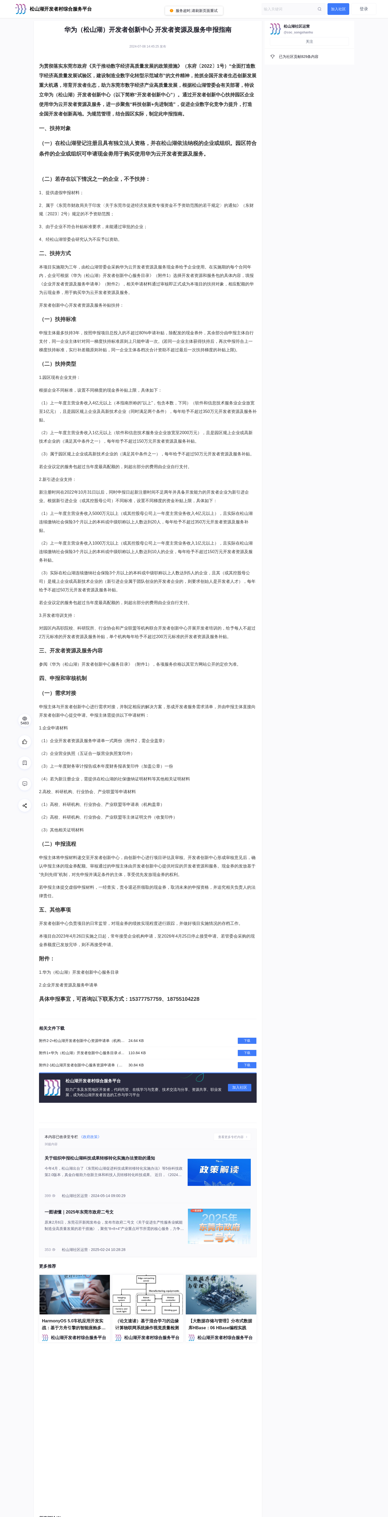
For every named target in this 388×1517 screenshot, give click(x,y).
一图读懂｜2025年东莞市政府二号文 (79, 1212)
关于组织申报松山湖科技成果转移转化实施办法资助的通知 (100, 1158)
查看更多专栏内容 (231, 1137)
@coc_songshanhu (298, 32)
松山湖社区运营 (297, 26)
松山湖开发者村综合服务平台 (78, 1337)
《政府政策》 (90, 1137)
